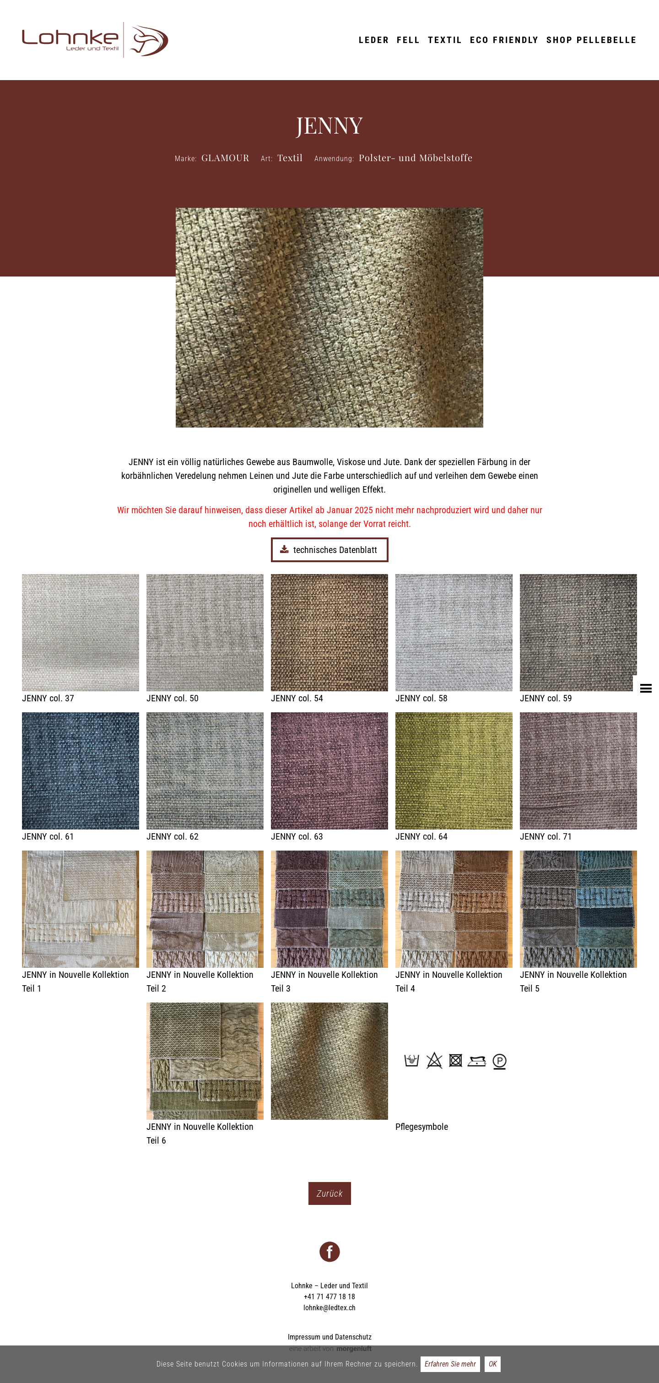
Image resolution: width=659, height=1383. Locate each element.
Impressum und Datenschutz (330, 1337)
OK (493, 1364)
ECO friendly (504, 39)
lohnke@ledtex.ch (329, 1307)
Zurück (330, 1193)
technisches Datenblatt (329, 549)
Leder (374, 39)
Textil (445, 39)
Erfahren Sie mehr (450, 1364)
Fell (409, 39)
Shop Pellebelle (591, 39)
